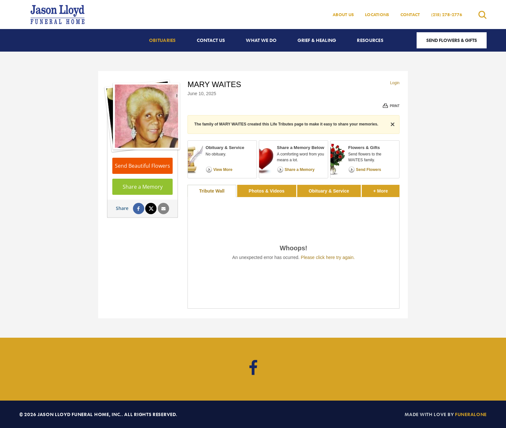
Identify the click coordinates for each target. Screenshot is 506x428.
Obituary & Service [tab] (329, 191)
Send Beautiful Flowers (142, 165)
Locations (377, 14)
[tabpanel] (293, 253)
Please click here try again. (328, 257)
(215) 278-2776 (446, 14)
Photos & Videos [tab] (267, 191)
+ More (386, 189)
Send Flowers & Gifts (451, 40)
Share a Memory (143, 186)
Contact (410, 14)
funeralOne (471, 414)
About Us (343, 14)
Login (395, 83)
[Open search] (482, 14)
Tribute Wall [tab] (212, 191)
